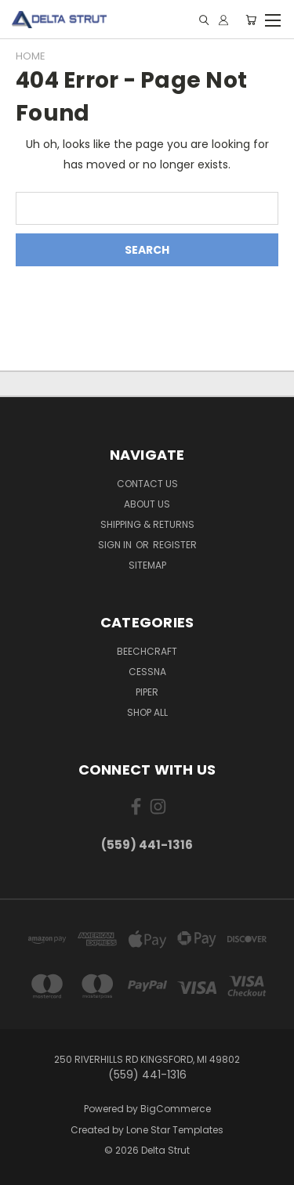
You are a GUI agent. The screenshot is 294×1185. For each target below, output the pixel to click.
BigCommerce (175, 1108)
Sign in (116, 544)
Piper (147, 692)
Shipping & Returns (147, 524)
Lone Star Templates (174, 1129)
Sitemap (147, 565)
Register (175, 544)
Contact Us (147, 483)
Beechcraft (147, 651)
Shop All (147, 712)
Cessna (147, 671)
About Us (147, 504)
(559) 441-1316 (147, 844)
